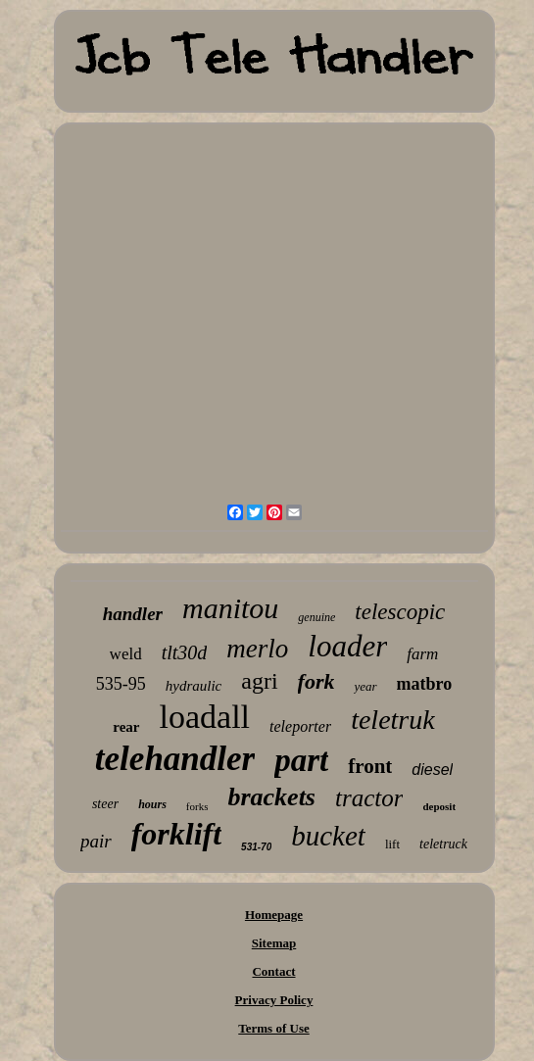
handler (133, 613)
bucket (328, 835)
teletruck (443, 844)
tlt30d (185, 652)
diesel (432, 769)
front (370, 766)
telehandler (175, 759)
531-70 (256, 847)
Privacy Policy (274, 999)
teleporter (300, 726)
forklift (176, 833)
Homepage (274, 914)
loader (347, 646)
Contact (273, 971)
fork (316, 681)
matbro (425, 684)
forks (197, 806)
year (365, 686)
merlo (257, 648)
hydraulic (194, 686)
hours (152, 804)
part (301, 760)
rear (126, 727)
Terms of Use (273, 1028)
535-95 (121, 684)
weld (126, 654)
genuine (316, 617)
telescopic (400, 612)
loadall (205, 717)
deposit (439, 806)
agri (259, 681)
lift (392, 844)
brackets (271, 797)
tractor (369, 798)
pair (96, 841)
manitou (230, 608)
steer (105, 803)
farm (422, 654)
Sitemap (274, 943)
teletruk (393, 719)
